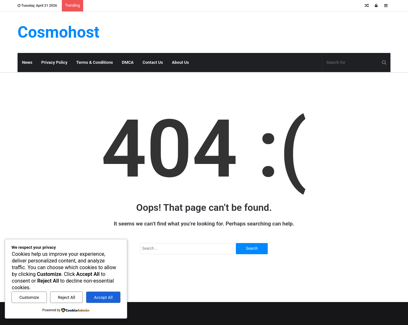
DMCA (128, 62)
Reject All (66, 297)
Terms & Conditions (94, 62)
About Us (180, 62)
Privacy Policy (54, 62)
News (27, 62)
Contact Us (152, 62)
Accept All (103, 297)
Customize (29, 297)
